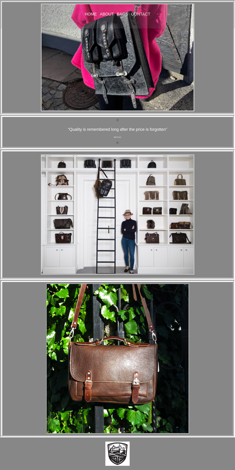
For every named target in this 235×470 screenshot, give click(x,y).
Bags (122, 14)
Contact (140, 14)
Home (91, 14)
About (107, 14)
